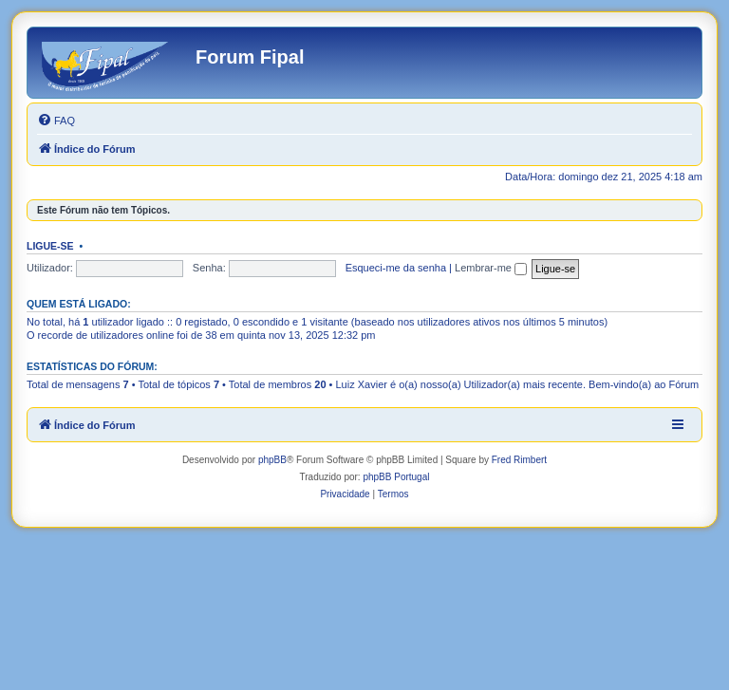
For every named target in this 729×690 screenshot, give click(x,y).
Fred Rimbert (519, 460)
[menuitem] (56, 120)
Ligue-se (50, 246)
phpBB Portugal (396, 477)
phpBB (272, 460)
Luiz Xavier (361, 384)
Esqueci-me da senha (396, 267)
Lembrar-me (491, 267)
